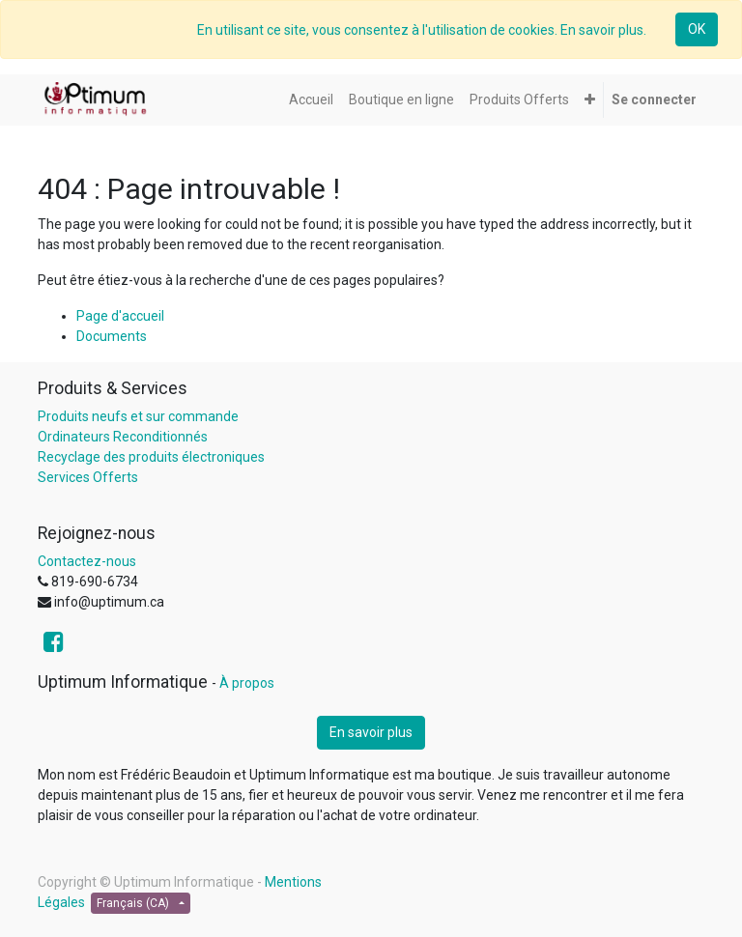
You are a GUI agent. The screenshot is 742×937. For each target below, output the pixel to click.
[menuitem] (311, 100)
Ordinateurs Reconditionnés (123, 436)
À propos (246, 683)
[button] (590, 100)
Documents (111, 336)
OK (696, 29)
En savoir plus (371, 732)
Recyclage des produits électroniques (151, 457)
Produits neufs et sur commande (138, 416)
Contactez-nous (87, 561)
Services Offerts (88, 477)
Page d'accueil (120, 316)
